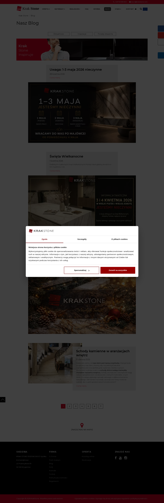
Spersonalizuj (81, 270)
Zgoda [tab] (44, 239)
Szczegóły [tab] (82, 239)
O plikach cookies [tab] (119, 239)
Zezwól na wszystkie (118, 270)
